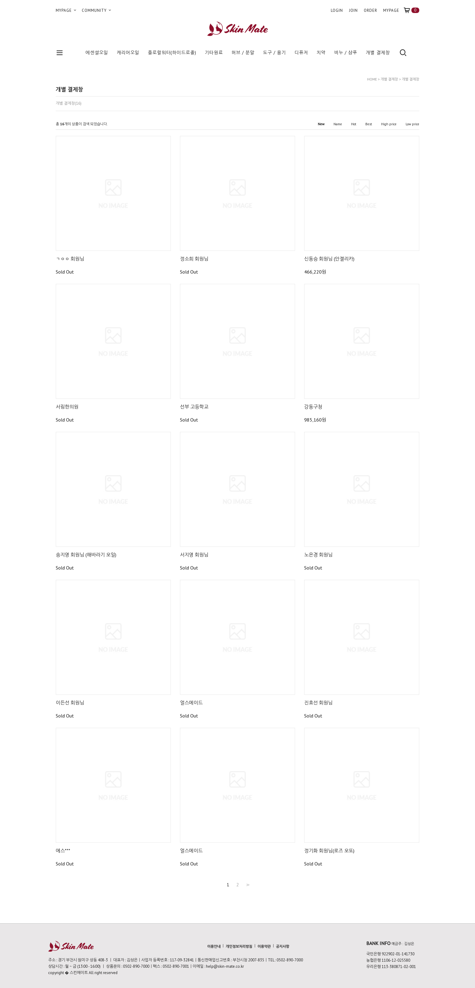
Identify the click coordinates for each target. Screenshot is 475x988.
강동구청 (313, 407)
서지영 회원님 (194, 555)
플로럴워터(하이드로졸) (172, 52)
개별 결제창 (378, 52)
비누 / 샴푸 (345, 52)
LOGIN (337, 10)
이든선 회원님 (70, 703)
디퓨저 (301, 52)
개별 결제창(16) (68, 103)
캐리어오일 (128, 52)
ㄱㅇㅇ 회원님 (70, 259)
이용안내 (214, 946)
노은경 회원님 (318, 555)
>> (247, 884)
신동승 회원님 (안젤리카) (329, 259)
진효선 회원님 (318, 703)
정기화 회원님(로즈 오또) (329, 851)
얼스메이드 (191, 703)
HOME (372, 79)
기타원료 (214, 52)
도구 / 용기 (274, 52)
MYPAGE (66, 10)
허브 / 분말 (242, 52)
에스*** (63, 851)
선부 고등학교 (194, 407)
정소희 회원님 (194, 259)
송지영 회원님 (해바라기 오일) (86, 555)
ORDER (370, 10)
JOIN (353, 10)
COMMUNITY (97, 10)
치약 (321, 52)
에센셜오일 (96, 52)
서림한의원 (67, 407)
